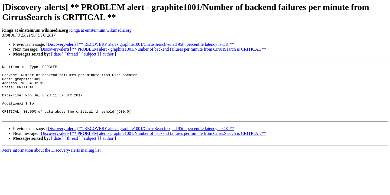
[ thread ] (72, 54)
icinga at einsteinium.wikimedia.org (100, 30)
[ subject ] (90, 54)
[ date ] (57, 54)
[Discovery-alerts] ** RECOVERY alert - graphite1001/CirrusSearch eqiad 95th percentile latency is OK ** (140, 44)
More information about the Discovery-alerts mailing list (51, 160)
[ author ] (108, 54)
